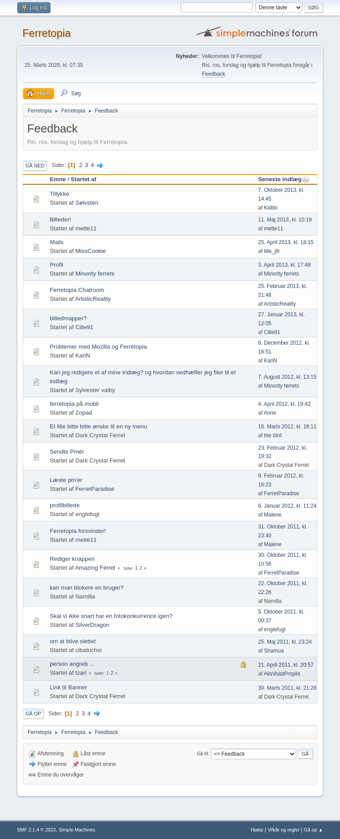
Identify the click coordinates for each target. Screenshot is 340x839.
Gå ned (34, 165)
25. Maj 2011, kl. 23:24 (285, 642)
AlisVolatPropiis (282, 674)
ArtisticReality (93, 298)
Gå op (33, 713)
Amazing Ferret (95, 567)
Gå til (202, 753)
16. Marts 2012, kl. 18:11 (287, 426)
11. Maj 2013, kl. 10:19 (285, 220)
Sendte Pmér (67, 451)
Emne (58, 179)
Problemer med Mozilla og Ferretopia (98, 346)
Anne (270, 413)
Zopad (83, 412)
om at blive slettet (73, 641)
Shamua (274, 651)
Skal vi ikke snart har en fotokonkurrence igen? (111, 616)
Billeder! (60, 219)
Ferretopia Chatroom (77, 290)
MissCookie (90, 251)
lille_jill (271, 251)
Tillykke (59, 193)
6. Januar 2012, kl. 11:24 (287, 506)
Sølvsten (86, 202)
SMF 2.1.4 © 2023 (36, 829)
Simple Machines (77, 829)
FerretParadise (94, 489)
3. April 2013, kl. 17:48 (284, 265)
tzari (80, 672)
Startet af (84, 179)
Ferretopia (46, 33)
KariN (82, 355)
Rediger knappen (72, 558)
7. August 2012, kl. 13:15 (287, 377)
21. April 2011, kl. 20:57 (285, 665)
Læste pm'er (66, 480)
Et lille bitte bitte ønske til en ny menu (98, 426)
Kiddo (271, 208)
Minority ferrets (94, 273)
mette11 (86, 228)
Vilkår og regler (283, 829)
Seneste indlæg (284, 179)
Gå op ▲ (313, 829)
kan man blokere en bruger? (87, 587)
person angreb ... (72, 663)
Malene (272, 515)
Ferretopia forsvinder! (78, 531)
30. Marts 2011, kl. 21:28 (287, 688)
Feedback (213, 74)
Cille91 (84, 327)
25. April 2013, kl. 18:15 (285, 242)
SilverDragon (92, 624)
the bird (273, 435)
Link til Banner (68, 687)
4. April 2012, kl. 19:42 (284, 404)
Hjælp (257, 829)
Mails (56, 242)
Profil (56, 264)
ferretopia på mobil (74, 403)
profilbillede (64, 505)
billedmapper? (68, 318)
